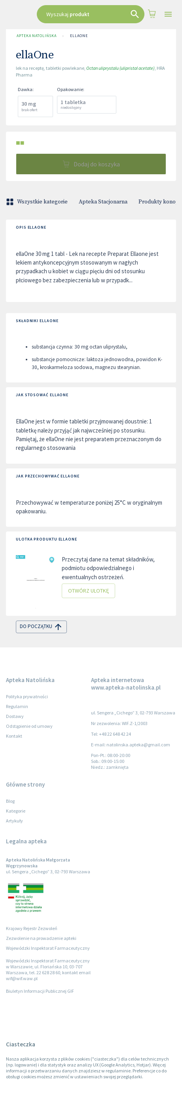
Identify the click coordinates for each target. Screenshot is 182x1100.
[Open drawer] (168, 14)
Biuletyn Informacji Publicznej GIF (40, 991)
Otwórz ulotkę (88, 591)
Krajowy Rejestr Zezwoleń (31, 928)
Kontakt (14, 736)
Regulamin (17, 706)
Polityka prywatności (27, 696)
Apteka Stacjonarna (103, 202)
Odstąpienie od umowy (29, 726)
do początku (41, 627)
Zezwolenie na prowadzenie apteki (41, 938)
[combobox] (91, 14)
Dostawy (15, 716)
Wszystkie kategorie (37, 202)
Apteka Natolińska (36, 36)
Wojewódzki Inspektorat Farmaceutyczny (48, 948)
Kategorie (15, 811)
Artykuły (14, 821)
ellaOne (79, 36)
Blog (10, 801)
